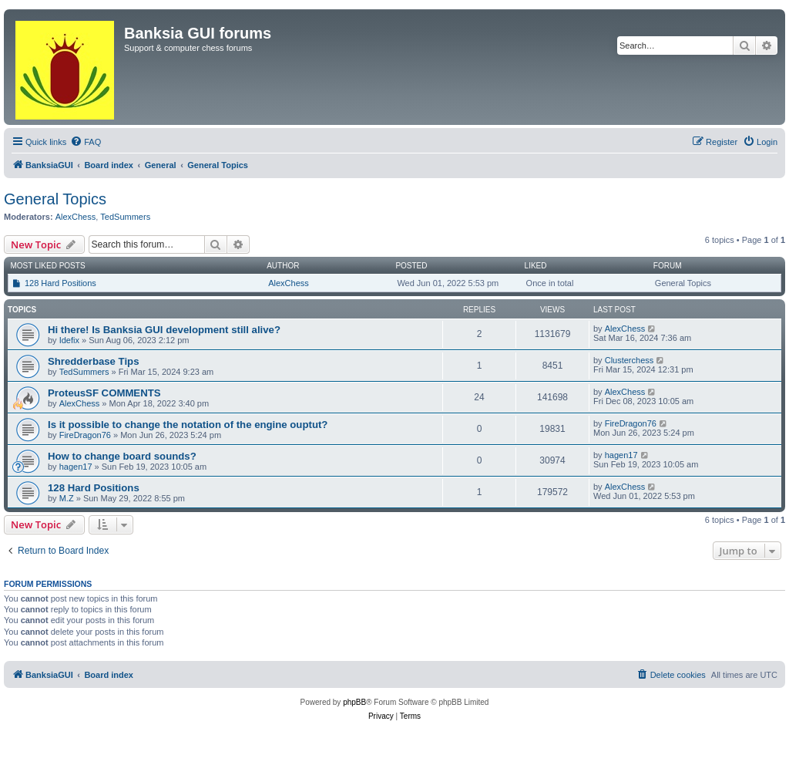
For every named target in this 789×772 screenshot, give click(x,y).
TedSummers (125, 216)
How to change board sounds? (122, 456)
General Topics (55, 198)
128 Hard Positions (60, 283)
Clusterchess (629, 360)
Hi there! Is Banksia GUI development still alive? (164, 329)
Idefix (69, 340)
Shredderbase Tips (93, 361)
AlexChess (75, 216)
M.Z (66, 498)
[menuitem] (85, 142)
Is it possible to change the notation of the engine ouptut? (187, 424)
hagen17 (75, 466)
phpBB (354, 702)
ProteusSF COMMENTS (104, 393)
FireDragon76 (85, 435)
